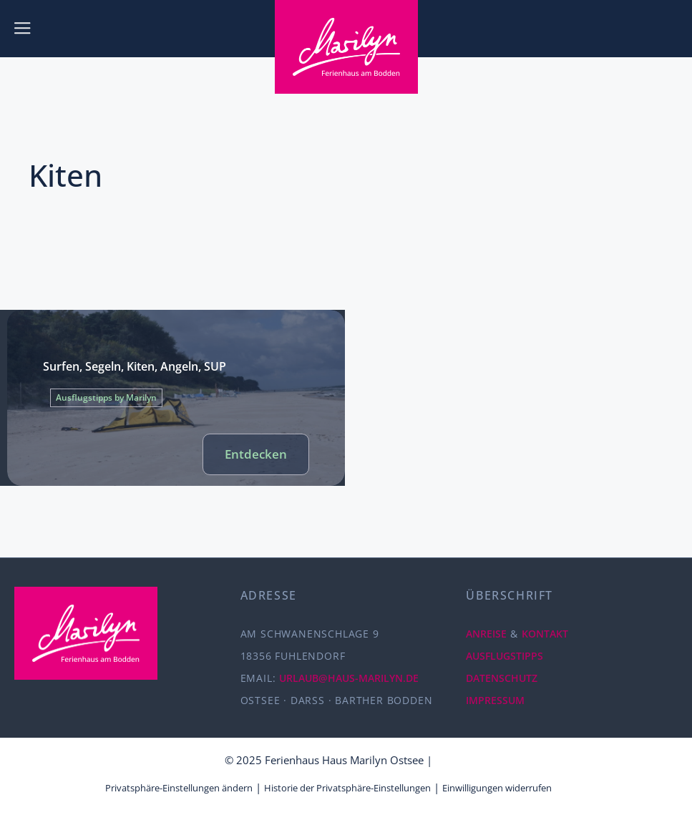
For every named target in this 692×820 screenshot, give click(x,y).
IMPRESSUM (495, 700)
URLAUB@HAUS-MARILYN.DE (349, 678)
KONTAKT (545, 633)
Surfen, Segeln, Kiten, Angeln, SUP (134, 366)
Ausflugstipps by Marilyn (106, 397)
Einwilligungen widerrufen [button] (497, 787)
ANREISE (486, 633)
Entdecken (256, 454)
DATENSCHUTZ (501, 678)
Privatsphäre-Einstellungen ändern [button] (179, 787)
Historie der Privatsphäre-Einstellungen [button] (347, 787)
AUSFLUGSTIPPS (504, 656)
